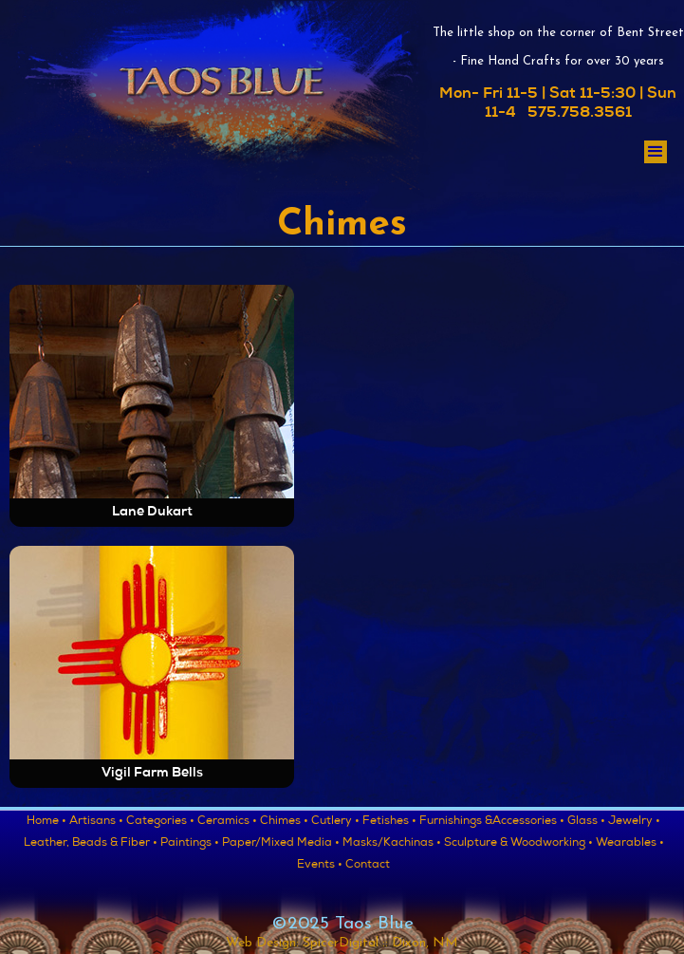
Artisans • (96, 822)
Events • (319, 865)
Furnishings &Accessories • (491, 822)
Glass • (586, 822)
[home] (216, 102)
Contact (367, 865)
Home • (46, 822)
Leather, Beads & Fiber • (90, 844)
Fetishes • (389, 822)
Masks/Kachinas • (391, 844)
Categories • (160, 822)
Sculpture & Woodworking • (518, 844)
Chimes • (284, 822)
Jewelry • (634, 822)
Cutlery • (335, 822)
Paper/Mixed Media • (281, 844)
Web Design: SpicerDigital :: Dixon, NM (342, 943)
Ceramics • (227, 822)
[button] (655, 151)
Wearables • (630, 844)
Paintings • (189, 844)
